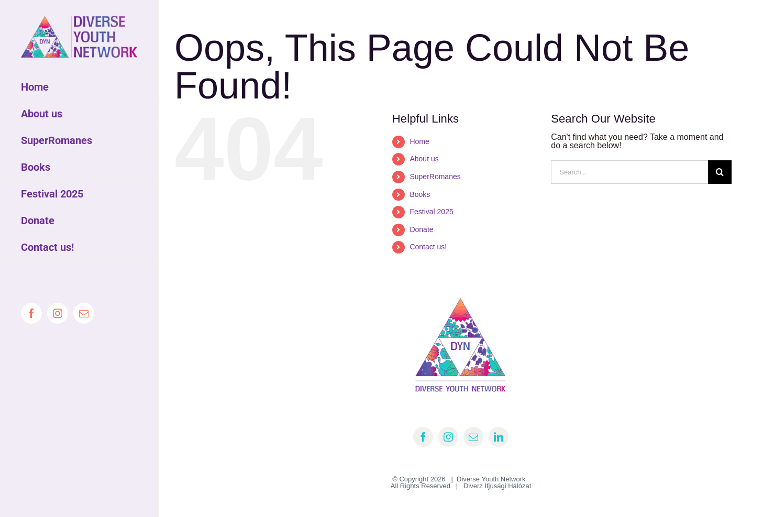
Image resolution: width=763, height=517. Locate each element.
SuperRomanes (435, 176)
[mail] (473, 437)
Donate (421, 229)
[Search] (720, 172)
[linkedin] (498, 437)
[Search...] (629, 172)
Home (419, 141)
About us (424, 159)
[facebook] (423, 437)
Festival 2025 (431, 211)
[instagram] (448, 437)
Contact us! (428, 247)
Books (420, 194)
